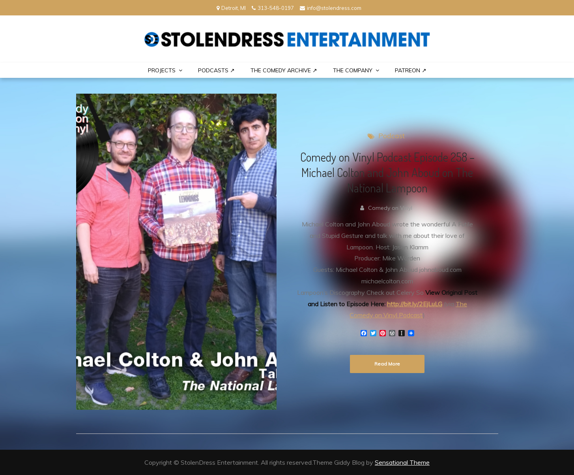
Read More (387, 364)
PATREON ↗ (410, 70)
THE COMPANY (352, 70)
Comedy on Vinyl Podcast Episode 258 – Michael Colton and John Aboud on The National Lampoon (387, 172)
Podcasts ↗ (216, 70)
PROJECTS (162, 70)
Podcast (391, 135)
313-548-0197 (273, 8)
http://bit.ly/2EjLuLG (414, 304)
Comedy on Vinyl (390, 207)
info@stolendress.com (330, 8)
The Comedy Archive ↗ (284, 70)
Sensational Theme (402, 462)
